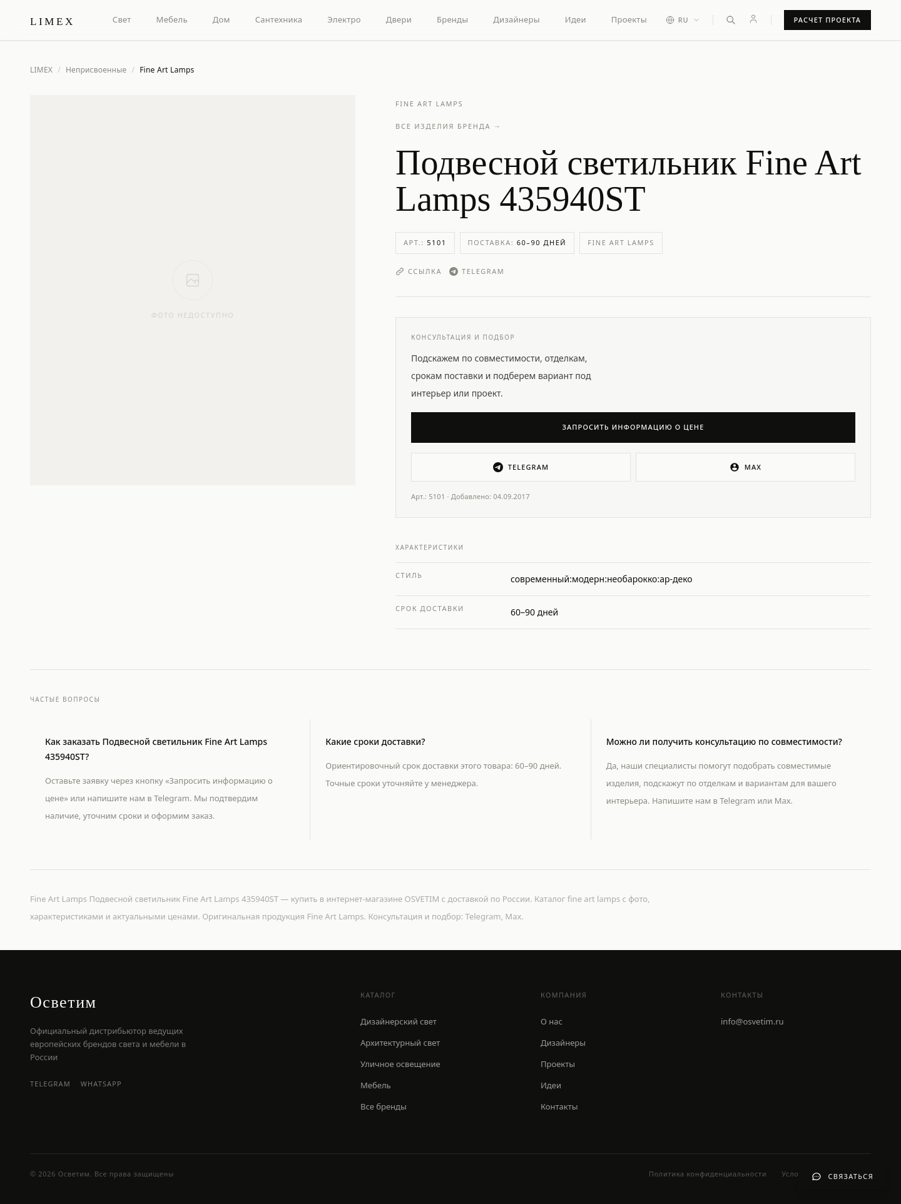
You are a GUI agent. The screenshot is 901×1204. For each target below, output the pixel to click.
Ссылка (418, 271)
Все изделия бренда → (448, 126)
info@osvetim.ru (752, 1021)
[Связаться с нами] (842, 1177)
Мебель (172, 19)
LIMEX (41, 69)
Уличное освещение (400, 1064)
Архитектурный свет (400, 1042)
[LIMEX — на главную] (52, 20)
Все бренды (383, 1106)
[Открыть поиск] (731, 20)
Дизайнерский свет (398, 1021)
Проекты (629, 19)
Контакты (559, 1106)
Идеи (575, 19)
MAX (745, 467)
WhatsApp (101, 1083)
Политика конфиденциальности (707, 1173)
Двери (399, 19)
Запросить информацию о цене (633, 427)
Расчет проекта (827, 19)
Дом (221, 19)
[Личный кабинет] (753, 19)
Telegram (476, 271)
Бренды (452, 19)
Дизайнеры (516, 19)
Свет (122, 19)
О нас (551, 1021)
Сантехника (279, 19)
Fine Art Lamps (429, 103)
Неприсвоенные (96, 70)
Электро (343, 19)
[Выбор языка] (683, 20)
